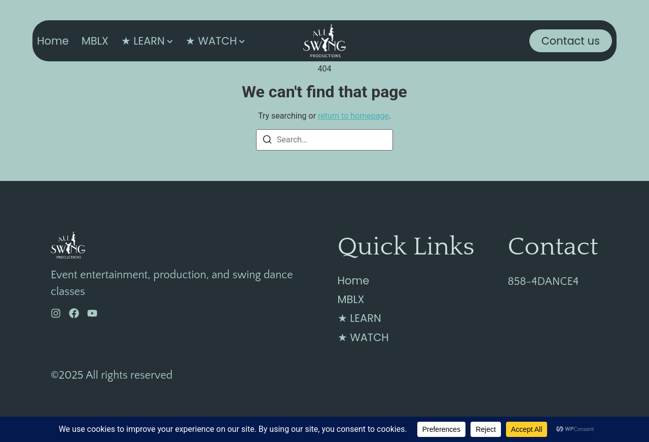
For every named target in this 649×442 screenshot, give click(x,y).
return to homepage (353, 116)
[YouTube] (92, 313)
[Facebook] (74, 313)
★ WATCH (211, 40)
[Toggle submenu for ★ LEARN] (169, 40)
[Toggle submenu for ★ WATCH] (241, 40)
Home (53, 40)
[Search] (267, 141)
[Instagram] (56, 313)
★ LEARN (143, 40)
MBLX (95, 40)
